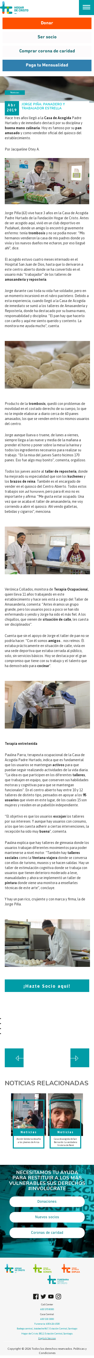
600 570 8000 (47, 1309)
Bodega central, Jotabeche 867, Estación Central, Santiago (47, 1328)
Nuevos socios (47, 1217)
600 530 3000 (47, 1319)
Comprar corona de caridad (47, 51)
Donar (47, 23)
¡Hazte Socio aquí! (47, 986)
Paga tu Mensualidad (47, 65)
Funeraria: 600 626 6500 (47, 1323)
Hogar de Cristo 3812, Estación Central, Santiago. (47, 1333)
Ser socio (47, 37)
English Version (47, 1338)
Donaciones (47, 1202)
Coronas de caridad (47, 1233)
